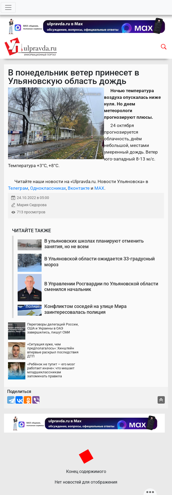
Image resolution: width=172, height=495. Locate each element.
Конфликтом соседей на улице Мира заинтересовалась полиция (85, 309)
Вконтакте (79, 188)
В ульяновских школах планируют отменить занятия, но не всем (94, 243)
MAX (99, 188)
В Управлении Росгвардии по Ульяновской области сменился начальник (101, 286)
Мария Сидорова (32, 205)
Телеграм (18, 188)
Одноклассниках (48, 188)
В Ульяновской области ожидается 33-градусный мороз (99, 261)
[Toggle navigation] (8, 7)
